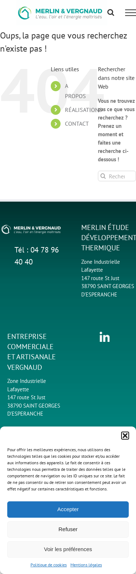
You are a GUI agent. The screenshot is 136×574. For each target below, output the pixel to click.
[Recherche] (103, 176)
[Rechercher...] (117, 176)
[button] (125, 435)
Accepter (68, 509)
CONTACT (77, 123)
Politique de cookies (48, 564)
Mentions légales (86, 564)
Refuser (68, 529)
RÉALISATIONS (83, 109)
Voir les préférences (68, 549)
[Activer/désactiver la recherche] (110, 12)
